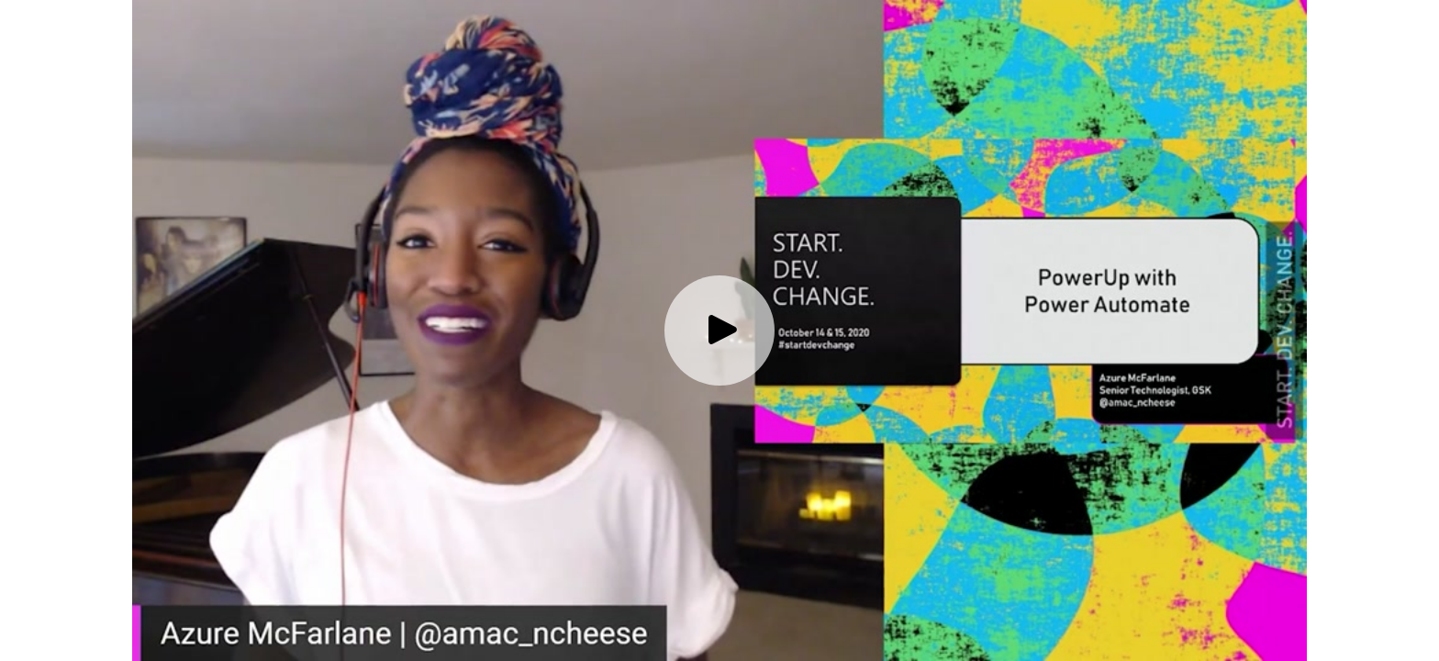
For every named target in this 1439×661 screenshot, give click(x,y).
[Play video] (719, 330)
